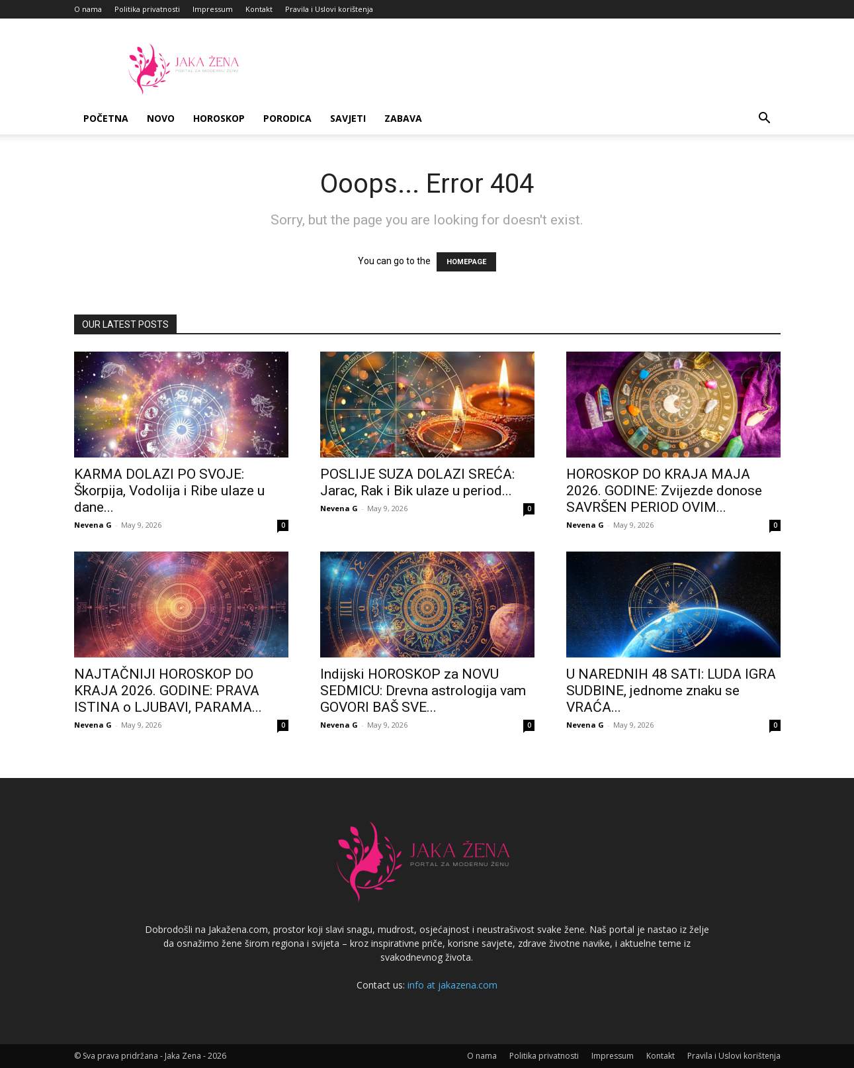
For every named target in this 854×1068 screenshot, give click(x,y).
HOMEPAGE (466, 262)
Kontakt (259, 9)
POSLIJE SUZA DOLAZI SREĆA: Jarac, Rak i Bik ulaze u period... (417, 482)
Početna (105, 118)
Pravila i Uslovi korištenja (329, 9)
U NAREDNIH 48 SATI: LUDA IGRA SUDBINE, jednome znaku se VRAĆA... (671, 690)
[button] (765, 119)
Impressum (212, 9)
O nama (88, 9)
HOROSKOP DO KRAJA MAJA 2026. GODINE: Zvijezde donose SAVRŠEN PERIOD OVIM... (664, 490)
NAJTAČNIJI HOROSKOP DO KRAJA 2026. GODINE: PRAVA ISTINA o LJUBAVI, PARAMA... (168, 690)
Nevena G (93, 525)
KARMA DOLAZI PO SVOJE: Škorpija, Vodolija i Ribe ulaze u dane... (169, 490)
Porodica (287, 118)
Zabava (403, 118)
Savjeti (348, 118)
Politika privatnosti (147, 9)
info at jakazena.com (452, 985)
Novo (161, 118)
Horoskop (219, 118)
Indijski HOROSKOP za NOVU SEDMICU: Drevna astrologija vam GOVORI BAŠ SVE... (423, 690)
